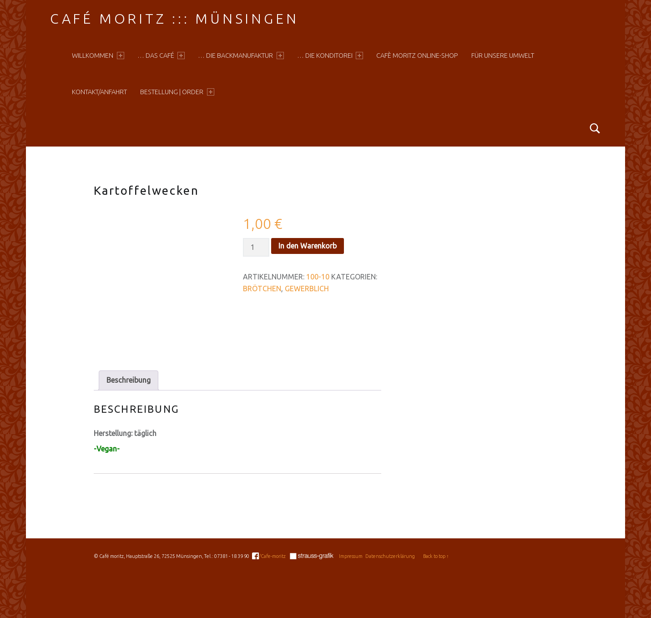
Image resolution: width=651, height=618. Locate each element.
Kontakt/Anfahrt (99, 92)
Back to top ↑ (436, 556)
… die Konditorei (330, 55)
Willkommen (98, 55)
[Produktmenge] (256, 247)
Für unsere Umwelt (502, 55)
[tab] (128, 380)
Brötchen (262, 288)
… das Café (161, 55)
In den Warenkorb (307, 246)
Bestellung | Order (177, 92)
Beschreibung (128, 380)
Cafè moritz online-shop (417, 55)
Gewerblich (307, 288)
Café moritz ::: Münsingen (174, 18)
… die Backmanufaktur (240, 55)
